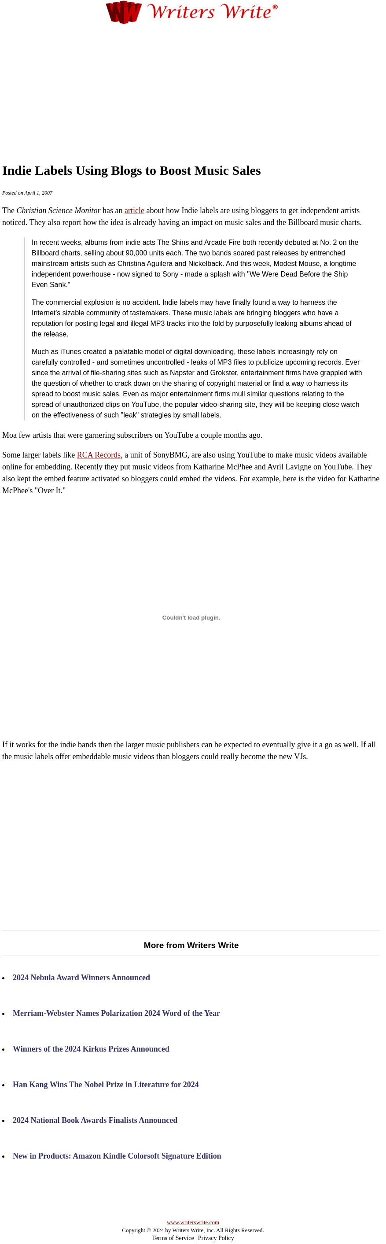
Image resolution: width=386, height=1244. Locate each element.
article (134, 210)
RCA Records (99, 454)
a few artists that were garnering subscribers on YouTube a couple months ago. (191, 796)
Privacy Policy (216, 1238)
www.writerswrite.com (193, 1222)
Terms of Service (173, 1238)
